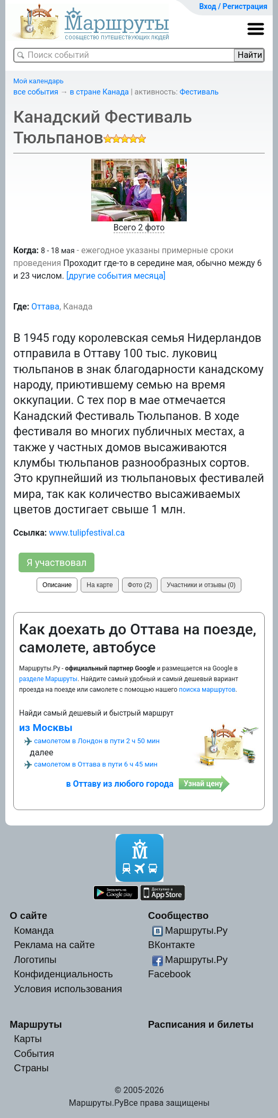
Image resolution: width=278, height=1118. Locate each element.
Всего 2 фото (139, 227)
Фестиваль (199, 92)
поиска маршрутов (207, 689)
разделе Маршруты (48, 679)
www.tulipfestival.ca (87, 533)
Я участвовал (56, 562)
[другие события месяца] (116, 276)
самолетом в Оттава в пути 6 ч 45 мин (96, 764)
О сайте (28, 915)
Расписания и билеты (201, 1024)
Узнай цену (203, 783)
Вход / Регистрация (233, 6)
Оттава (45, 307)
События (34, 1053)
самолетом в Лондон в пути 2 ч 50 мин (97, 741)
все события (35, 92)
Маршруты (36, 1024)
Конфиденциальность (63, 973)
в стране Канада (99, 92)
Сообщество (178, 915)
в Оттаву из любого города (120, 784)
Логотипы (35, 959)
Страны (31, 1067)
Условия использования (68, 988)
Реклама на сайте (54, 944)
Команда (34, 930)
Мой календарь (38, 81)
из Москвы (46, 727)
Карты (27, 1038)
